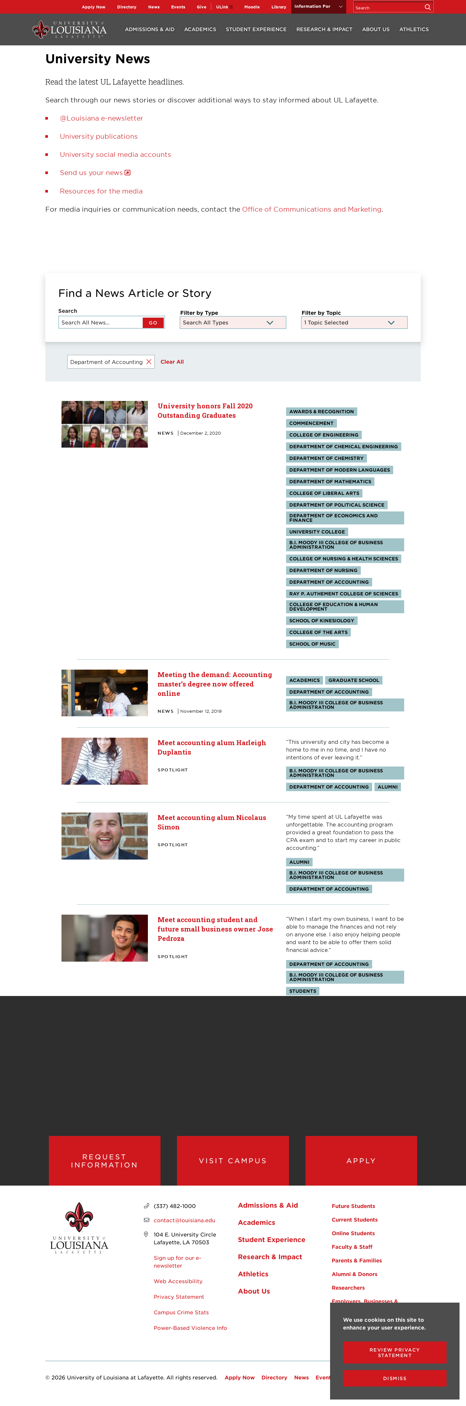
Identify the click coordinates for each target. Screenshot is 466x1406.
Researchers (348, 1294)
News (154, 6)
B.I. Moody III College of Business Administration (336, 545)
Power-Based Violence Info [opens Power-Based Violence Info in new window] (190, 1334)
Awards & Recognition (321, 411)
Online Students (353, 1239)
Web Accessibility (178, 1287)
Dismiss (395, 1378)
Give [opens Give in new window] (201, 6)
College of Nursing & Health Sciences (343, 558)
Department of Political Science (336, 505)
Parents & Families (357, 1267)
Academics (200, 29)
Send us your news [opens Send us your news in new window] (91, 172)
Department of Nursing (323, 570)
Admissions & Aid (149, 29)
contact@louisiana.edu (184, 1227)
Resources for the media (101, 191)
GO (153, 322)
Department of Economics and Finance (333, 518)
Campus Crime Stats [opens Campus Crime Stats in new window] (181, 1319)
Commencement (311, 423)
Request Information (104, 1164)
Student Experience (256, 29)
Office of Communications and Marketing (312, 209)
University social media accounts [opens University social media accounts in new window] (115, 154)
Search (67, 310)
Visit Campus (233, 1163)
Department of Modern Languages (339, 470)
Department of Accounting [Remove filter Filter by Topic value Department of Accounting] (106, 361)
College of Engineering (324, 435)
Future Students (353, 1212)
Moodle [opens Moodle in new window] (252, 6)
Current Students (355, 1226)
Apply (361, 1163)
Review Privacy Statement (395, 1352)
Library (279, 6)
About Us (376, 29)
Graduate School (353, 680)
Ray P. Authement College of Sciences (343, 593)
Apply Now (93, 6)
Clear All (172, 361)
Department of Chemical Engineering (343, 446)
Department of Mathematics (330, 481)
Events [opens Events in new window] (178, 6)
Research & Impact (324, 29)
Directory (127, 6)
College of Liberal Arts (324, 493)
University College (317, 531)
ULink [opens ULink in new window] (222, 6)
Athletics (414, 29)
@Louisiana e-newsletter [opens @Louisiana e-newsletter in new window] (101, 118)
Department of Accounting (329, 582)
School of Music (312, 644)
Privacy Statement (179, 1303)
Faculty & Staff (352, 1253)
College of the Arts (318, 632)
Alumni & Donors (354, 1280)
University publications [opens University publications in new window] (99, 136)
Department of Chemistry (326, 458)
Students (302, 991)
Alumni (388, 787)
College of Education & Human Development (333, 607)
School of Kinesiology (321, 620)
